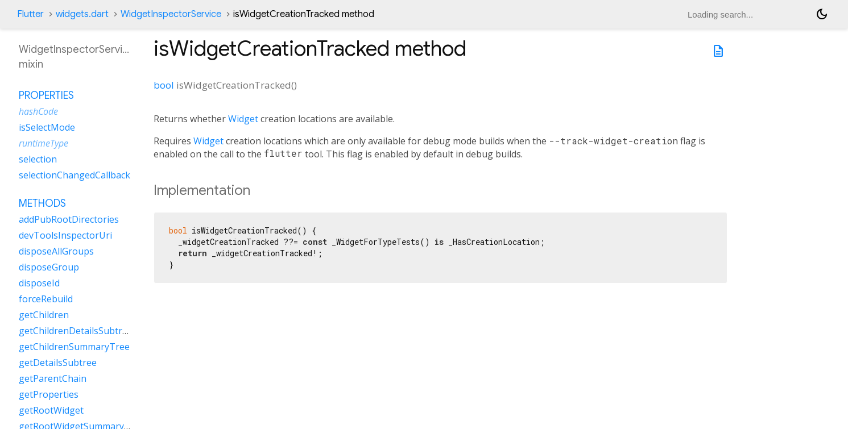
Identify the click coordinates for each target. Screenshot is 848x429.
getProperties (48, 394)
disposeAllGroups (56, 251)
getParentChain (52, 378)
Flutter (30, 14)
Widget (243, 119)
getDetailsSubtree (58, 362)
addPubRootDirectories (69, 219)
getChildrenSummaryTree (74, 346)
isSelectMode (47, 127)
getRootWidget (51, 410)
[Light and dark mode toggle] (822, 14)
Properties (46, 95)
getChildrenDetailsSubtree (76, 330)
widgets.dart (82, 14)
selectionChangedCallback (74, 175)
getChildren (44, 315)
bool (164, 84)
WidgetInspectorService (171, 14)
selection (38, 159)
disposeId (39, 283)
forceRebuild (46, 299)
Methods (42, 203)
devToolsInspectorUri (65, 235)
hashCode (38, 111)
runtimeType (43, 143)
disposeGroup (49, 267)
